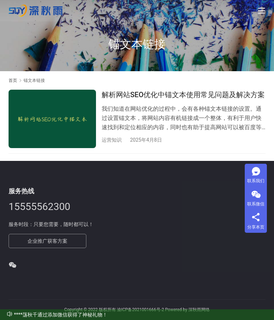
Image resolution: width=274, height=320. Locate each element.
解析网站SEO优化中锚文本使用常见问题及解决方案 (183, 94)
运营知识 (112, 140)
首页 (13, 80)
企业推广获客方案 (47, 241)
